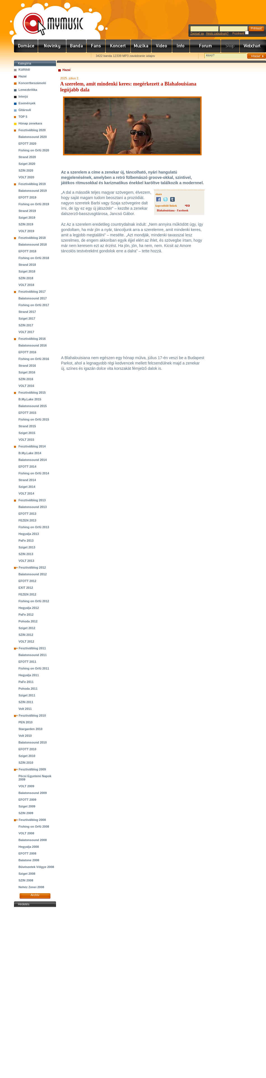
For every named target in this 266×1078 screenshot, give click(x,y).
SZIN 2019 (25, 224)
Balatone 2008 (28, 860)
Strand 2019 (27, 211)
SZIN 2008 (25, 880)
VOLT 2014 (26, 493)
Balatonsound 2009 (32, 793)
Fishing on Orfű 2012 (33, 601)
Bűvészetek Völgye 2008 (36, 867)
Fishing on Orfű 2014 (33, 473)
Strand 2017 (27, 311)
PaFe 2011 (26, 682)
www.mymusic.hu (48, 18)
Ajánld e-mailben (73, 56)
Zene (141, 46)
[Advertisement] (35, 992)
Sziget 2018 (26, 271)
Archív (35, 895)
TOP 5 (22, 116)
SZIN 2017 (25, 325)
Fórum (205, 46)
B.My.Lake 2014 (29, 453)
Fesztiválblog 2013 (32, 500)
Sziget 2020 (26, 163)
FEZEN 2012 (27, 594)
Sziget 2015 (26, 433)
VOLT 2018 (26, 285)
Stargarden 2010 (30, 729)
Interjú (23, 96)
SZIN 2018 (25, 278)
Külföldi (24, 69)
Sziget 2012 (26, 628)
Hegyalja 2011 (28, 675)
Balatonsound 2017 (32, 298)
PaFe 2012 (26, 614)
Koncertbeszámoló (32, 83)
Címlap (26, 46)
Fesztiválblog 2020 (32, 130)
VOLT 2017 (26, 332)
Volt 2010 (25, 735)
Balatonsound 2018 (32, 244)
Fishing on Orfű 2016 (33, 359)
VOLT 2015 (26, 439)
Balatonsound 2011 (32, 655)
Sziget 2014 (26, 486)
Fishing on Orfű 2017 (33, 305)
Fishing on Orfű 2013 (33, 527)
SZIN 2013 (25, 554)
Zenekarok (76, 46)
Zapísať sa (197, 33)
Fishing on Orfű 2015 (33, 419)
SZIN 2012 (25, 634)
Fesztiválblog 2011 (32, 648)
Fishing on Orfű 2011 (33, 668)
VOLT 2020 (26, 177)
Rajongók (96, 46)
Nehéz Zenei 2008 (31, 887)
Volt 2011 (25, 708)
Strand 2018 (27, 264)
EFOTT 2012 (27, 581)
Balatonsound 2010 (32, 742)
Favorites (25, 56)
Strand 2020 (27, 157)
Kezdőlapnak (49, 56)
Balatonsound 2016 (32, 345)
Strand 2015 (27, 426)
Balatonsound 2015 (32, 406)
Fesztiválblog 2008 (32, 819)
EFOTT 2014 (27, 466)
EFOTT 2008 (27, 853)
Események (27, 103)
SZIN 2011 (25, 702)
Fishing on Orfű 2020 (33, 150)
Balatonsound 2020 (32, 136)
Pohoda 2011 (28, 688)
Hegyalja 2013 (28, 533)
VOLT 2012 (26, 641)
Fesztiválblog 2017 (32, 291)
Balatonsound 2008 (32, 840)
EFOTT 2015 (27, 412)
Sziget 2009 (26, 806)
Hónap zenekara (30, 123)
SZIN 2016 (25, 379)
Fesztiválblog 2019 (32, 184)
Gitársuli (24, 110)
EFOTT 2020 (27, 143)
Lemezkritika (27, 89)
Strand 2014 (27, 480)
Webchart (253, 46)
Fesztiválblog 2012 (32, 567)
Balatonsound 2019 (32, 190)
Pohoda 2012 (28, 621)
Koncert (118, 46)
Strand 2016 (27, 365)
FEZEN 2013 (27, 520)
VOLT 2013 (26, 560)
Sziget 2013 (26, 547)
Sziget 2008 (26, 873)
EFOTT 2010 (27, 749)
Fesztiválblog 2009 (32, 769)
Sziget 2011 (26, 695)
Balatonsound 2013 (32, 507)
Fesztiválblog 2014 (32, 446)
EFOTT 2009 (27, 799)
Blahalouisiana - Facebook (172, 210)
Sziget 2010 (26, 756)
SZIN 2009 (25, 813)
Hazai (22, 76)
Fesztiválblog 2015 (32, 392)
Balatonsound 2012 (32, 574)
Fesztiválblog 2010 (32, 715)
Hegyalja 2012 (28, 608)
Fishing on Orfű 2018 (33, 258)
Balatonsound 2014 (32, 459)
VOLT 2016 (26, 385)
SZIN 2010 (25, 762)
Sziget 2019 (26, 217)
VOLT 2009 (26, 786)
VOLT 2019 (26, 231)
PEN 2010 (25, 722)
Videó (161, 46)
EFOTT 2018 (27, 251)
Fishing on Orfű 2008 (33, 826)
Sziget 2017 (26, 318)
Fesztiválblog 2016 (32, 338)
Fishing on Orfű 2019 (33, 204)
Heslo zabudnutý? (217, 33)
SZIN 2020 (25, 170)
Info (181, 46)
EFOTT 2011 (27, 661)
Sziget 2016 (26, 372)
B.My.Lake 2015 (29, 399)
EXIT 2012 (25, 587)
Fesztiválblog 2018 (32, 237)
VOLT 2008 (26, 833)
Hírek (52, 46)
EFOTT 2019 (27, 197)
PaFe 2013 (26, 540)
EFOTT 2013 (27, 513)
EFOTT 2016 (27, 352)
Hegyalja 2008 (28, 846)
